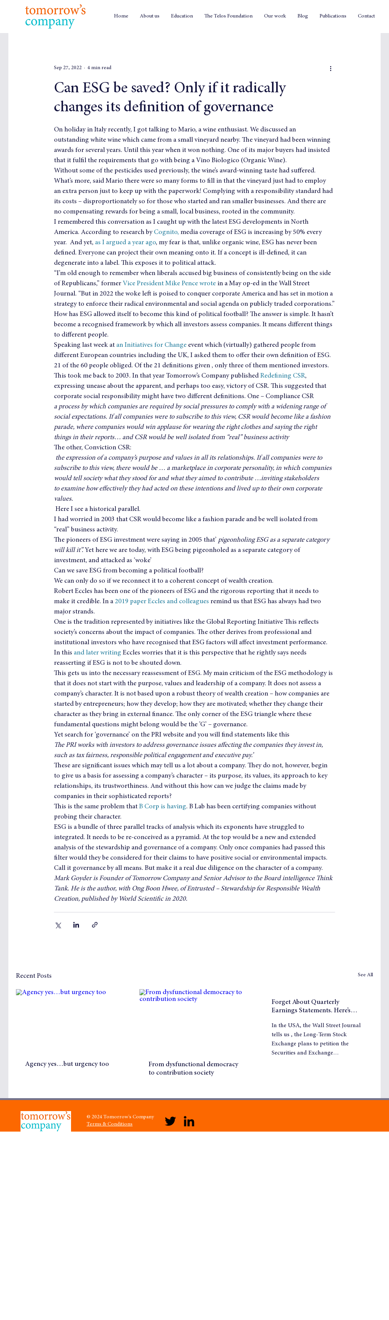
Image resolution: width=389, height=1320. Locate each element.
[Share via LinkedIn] (76, 924)
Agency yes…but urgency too (67, 1064)
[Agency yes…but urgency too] (71, 1020)
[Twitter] (170, 1121)
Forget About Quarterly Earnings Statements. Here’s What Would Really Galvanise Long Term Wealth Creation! (314, 1007)
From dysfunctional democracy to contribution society (193, 1069)
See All (365, 975)
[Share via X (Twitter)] (57, 924)
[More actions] (330, 68)
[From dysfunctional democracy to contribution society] (194, 1020)
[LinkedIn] (189, 1121)
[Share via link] (94, 924)
